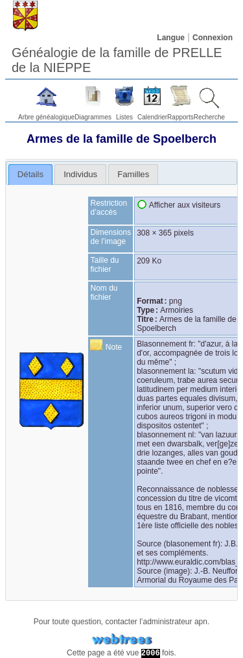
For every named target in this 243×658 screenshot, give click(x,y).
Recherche (209, 117)
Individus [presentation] (80, 174)
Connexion (212, 37)
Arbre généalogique (46, 117)
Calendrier (152, 117)
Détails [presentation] (30, 174)
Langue (171, 37)
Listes (124, 117)
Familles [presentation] (133, 174)
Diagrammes (93, 117)
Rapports (180, 117)
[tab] (30, 174)
